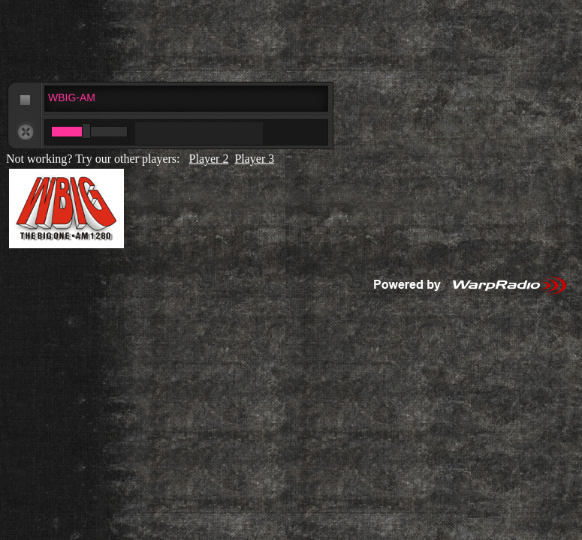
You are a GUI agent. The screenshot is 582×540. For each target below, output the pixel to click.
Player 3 (254, 158)
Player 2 (209, 158)
